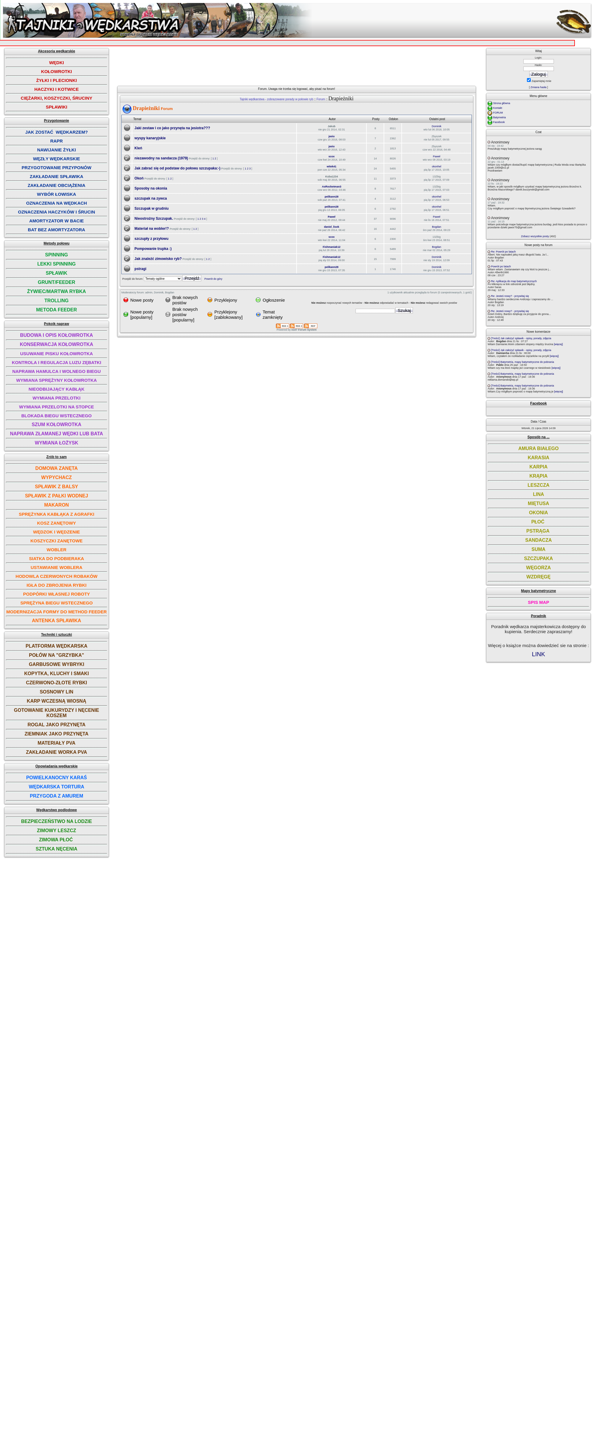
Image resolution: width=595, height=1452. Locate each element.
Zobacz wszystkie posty (535, 236)
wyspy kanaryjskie (149, 138)
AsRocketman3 (331, 186)
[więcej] (558, 344)
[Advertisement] (260, 70)
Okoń (139, 178)
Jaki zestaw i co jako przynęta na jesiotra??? (172, 128)
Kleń (138, 148)
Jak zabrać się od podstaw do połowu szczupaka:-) (177, 168)
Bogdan (436, 226)
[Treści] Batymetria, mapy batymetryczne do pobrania (522, 361)
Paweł (436, 156)
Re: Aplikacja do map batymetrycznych (514, 281)
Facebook (499, 122)
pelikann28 (332, 196)
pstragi (140, 269)
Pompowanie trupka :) (152, 249)
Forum (320, 99)
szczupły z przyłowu (151, 239)
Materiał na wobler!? (151, 229)
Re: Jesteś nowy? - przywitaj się (510, 296)
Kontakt (497, 107)
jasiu (332, 136)
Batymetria (499, 117)
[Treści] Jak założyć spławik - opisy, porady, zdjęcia (521, 338)
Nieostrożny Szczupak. (153, 218)
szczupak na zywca (150, 198)
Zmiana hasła (538, 87)
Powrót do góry (213, 278)
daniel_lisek (331, 226)
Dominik (436, 126)
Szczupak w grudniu (151, 208)
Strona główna (501, 103)
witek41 (332, 166)
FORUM (498, 112)
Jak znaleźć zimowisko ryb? (157, 259)
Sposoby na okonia (150, 188)
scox (332, 156)
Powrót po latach (501, 266)
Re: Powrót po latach (503, 251)
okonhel (436, 166)
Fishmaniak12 (331, 246)
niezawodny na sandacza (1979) (161, 158)
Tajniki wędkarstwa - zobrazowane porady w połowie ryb (276, 99)
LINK (538, 654)
